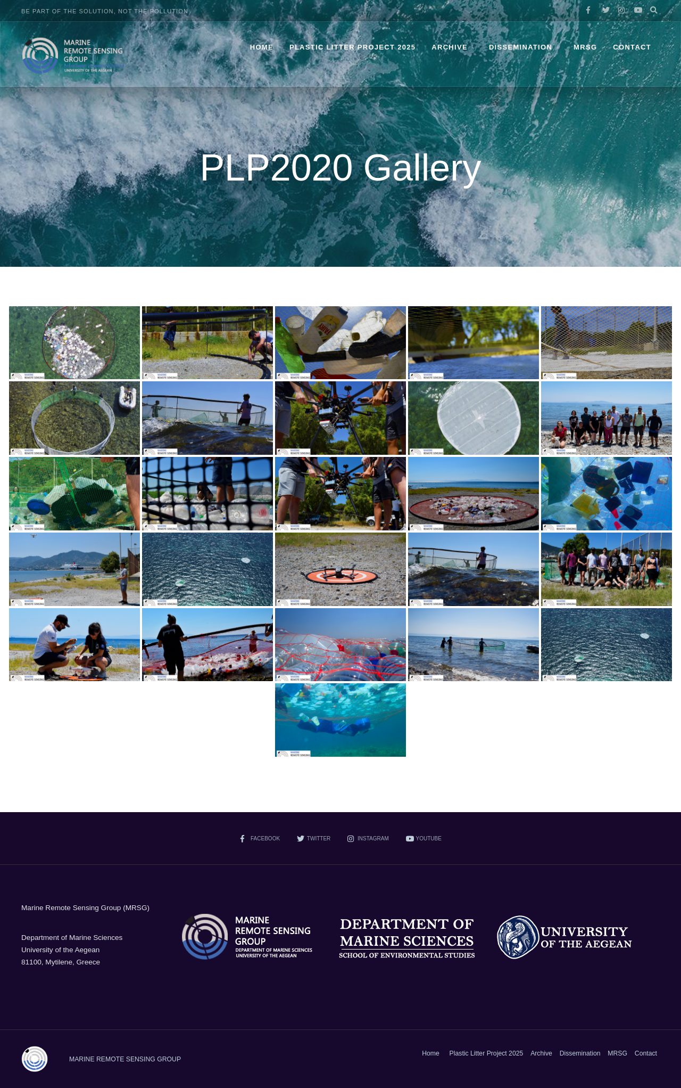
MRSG (585, 47)
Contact (632, 47)
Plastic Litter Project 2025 (352, 47)
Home (261, 47)
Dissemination (520, 47)
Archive (449, 47)
